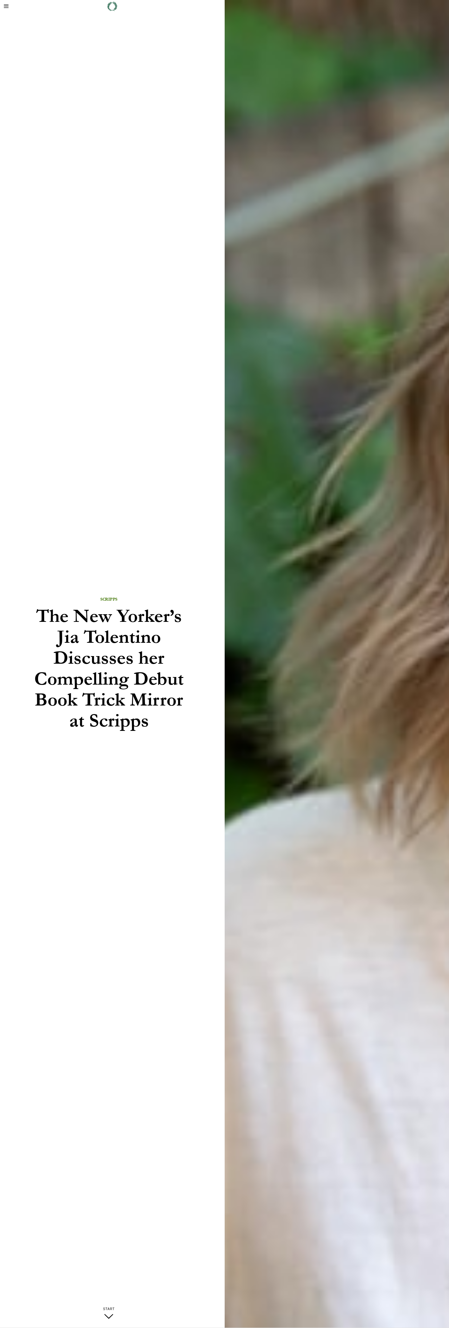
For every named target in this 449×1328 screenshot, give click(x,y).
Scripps (108, 599)
